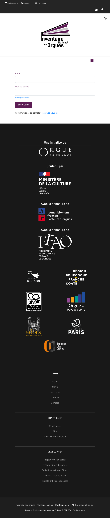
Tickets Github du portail (55, 465)
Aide (55, 431)
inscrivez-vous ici (50, 113)
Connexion (26, 3)
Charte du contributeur (55, 436)
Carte (55, 387)
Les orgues (55, 392)
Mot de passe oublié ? (22, 97)
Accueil (55, 381)
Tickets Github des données (55, 481)
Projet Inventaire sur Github (55, 470)
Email (18, 73)
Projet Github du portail (55, 459)
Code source (11, 3)
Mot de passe (22, 86)
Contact (55, 403)
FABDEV (74, 505)
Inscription (40, 3)
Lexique (55, 397)
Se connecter (55, 426)
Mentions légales (45, 505)
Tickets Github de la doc (55, 475)
